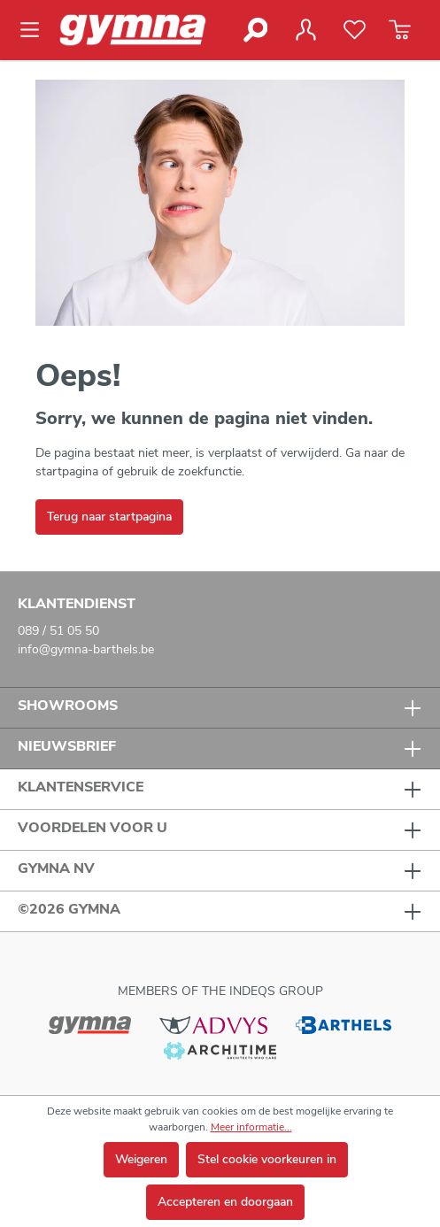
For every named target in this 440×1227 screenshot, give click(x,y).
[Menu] (35, 30)
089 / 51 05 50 (58, 630)
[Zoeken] (254, 30)
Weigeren (141, 1159)
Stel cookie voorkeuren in (266, 1159)
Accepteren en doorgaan (225, 1201)
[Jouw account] (305, 30)
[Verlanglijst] (354, 30)
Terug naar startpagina (109, 516)
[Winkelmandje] (399, 30)
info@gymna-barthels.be (86, 649)
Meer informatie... (251, 1127)
